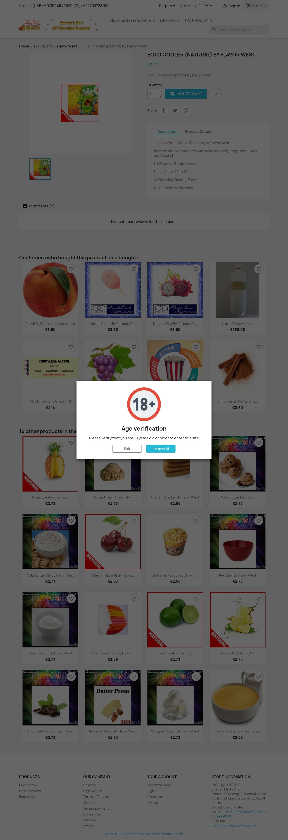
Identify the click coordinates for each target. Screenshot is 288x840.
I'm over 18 (161, 449)
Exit (127, 449)
